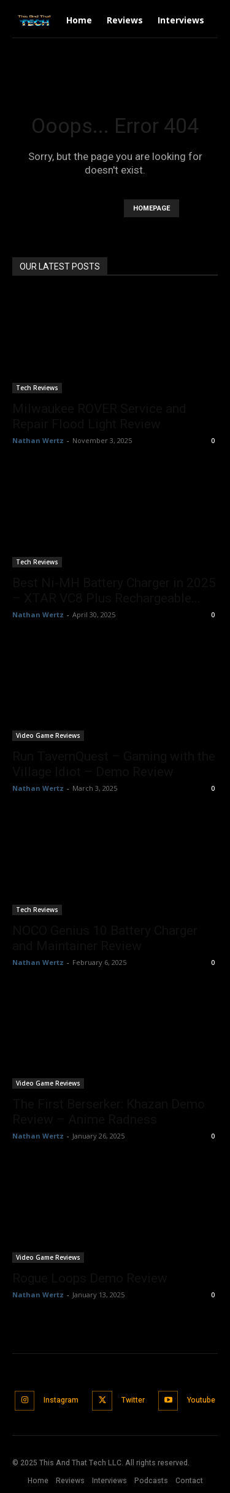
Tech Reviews (37, 387)
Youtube (201, 1400)
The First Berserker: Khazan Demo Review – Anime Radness (108, 1112)
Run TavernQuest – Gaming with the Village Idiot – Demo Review (113, 764)
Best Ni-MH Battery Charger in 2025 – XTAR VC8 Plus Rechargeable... (114, 590)
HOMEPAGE (151, 208)
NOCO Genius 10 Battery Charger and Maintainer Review (104, 938)
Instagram (61, 1400)
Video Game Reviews (48, 735)
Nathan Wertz (38, 440)
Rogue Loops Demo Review (89, 1278)
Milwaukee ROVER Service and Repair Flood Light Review (99, 416)
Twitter (133, 1400)
